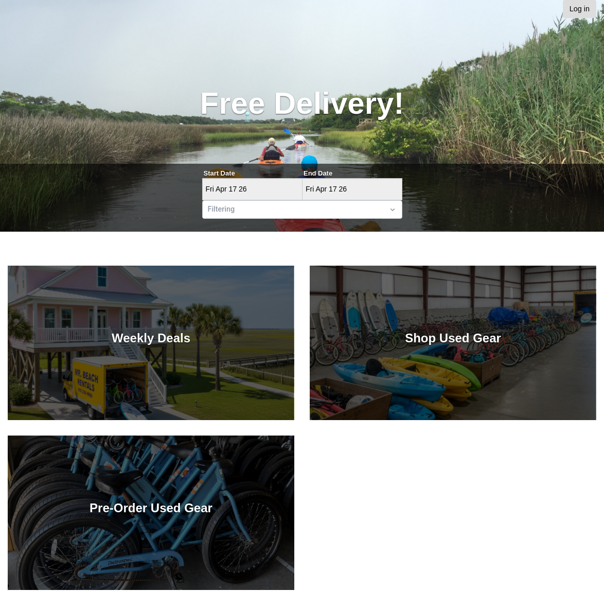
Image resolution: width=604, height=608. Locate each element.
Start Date (219, 173)
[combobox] (209, 209)
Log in (580, 9)
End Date (318, 173)
